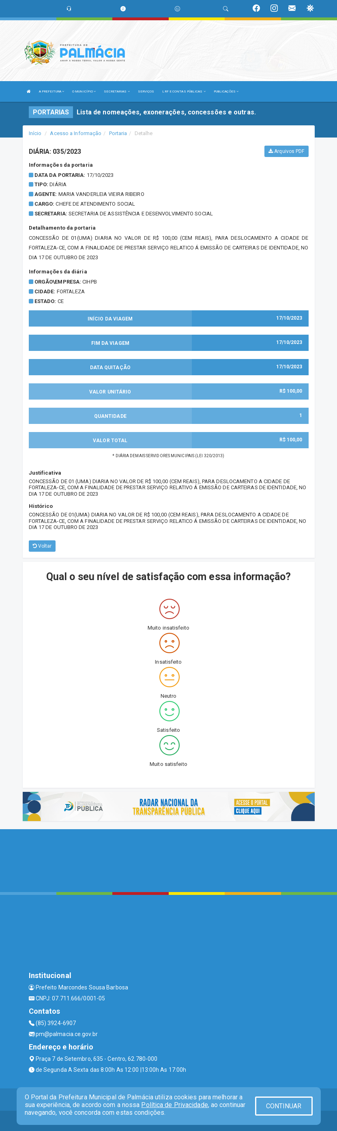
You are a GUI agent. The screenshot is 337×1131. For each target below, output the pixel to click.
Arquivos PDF (286, 151)
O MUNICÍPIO (84, 91)
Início (35, 133)
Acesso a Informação (75, 133)
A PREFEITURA (51, 91)
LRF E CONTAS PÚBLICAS (183, 91)
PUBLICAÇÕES (226, 91)
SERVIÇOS (146, 91)
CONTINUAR (284, 1106)
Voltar (42, 546)
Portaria (118, 133)
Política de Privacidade (174, 1105)
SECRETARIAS (116, 91)
